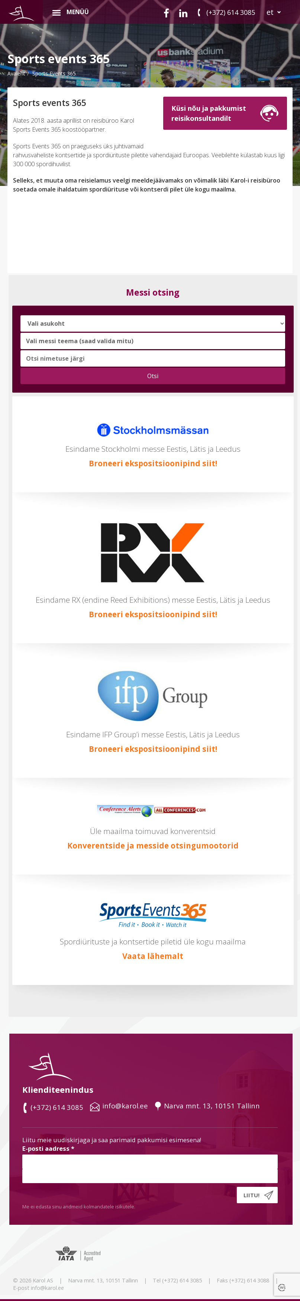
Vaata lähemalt (152, 956)
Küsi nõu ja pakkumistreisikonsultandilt (208, 112)
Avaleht (16, 73)
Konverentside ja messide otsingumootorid (153, 845)
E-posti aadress (48, 1148)
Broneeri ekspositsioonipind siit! (153, 463)
